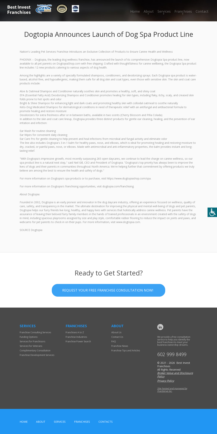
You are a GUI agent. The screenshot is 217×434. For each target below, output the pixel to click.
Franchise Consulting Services (35, 332)
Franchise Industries (76, 337)
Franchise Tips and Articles (125, 350)
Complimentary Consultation (35, 350)
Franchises (183, 11)
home (24, 421)
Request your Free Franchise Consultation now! (107, 301)
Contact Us (117, 337)
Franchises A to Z (75, 332)
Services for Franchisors (32, 341)
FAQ (113, 341)
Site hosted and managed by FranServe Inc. (172, 390)
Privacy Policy (165, 380)
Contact (202, 11)
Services (164, 11)
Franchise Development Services (37, 355)
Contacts (105, 421)
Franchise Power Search (78, 341)
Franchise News (119, 346)
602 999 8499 (171, 354)
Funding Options (28, 337)
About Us (116, 332)
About (149, 11)
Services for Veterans (31, 346)
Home (135, 11)
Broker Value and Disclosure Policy (175, 374)
